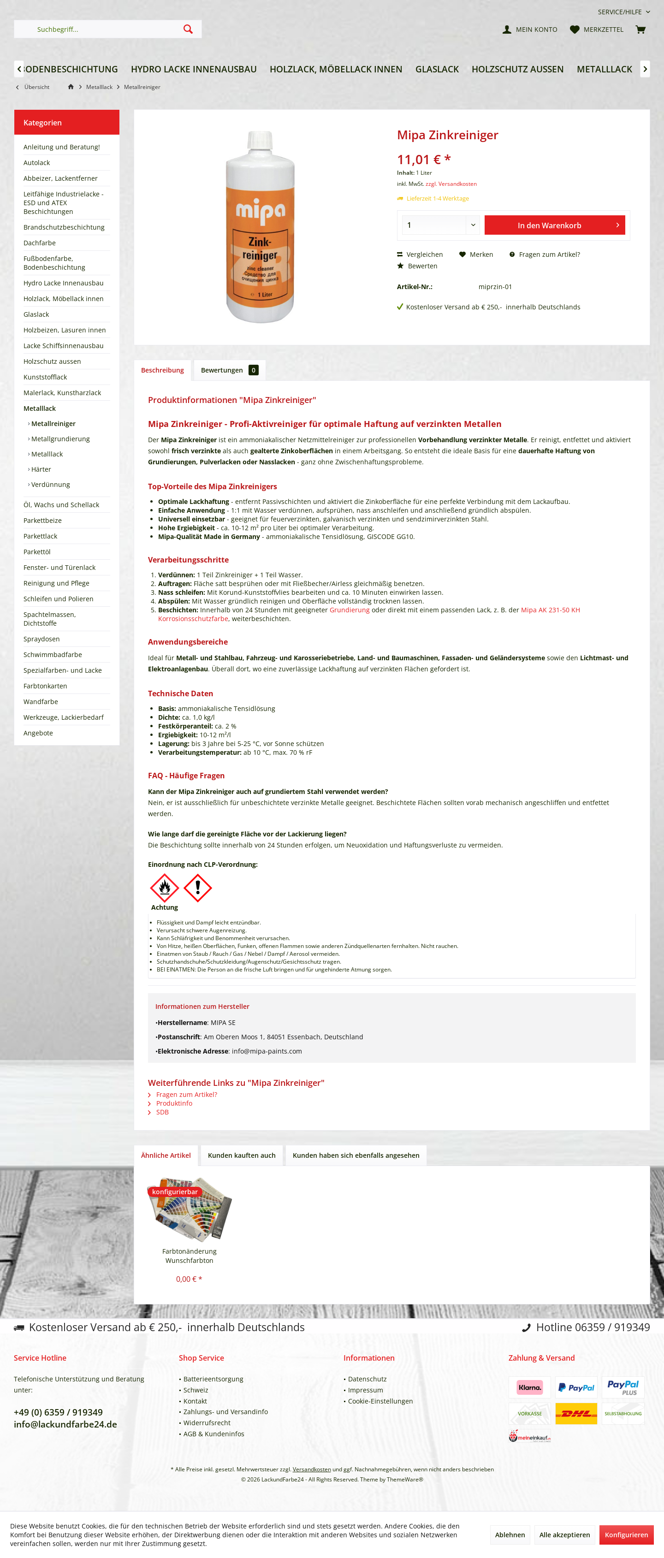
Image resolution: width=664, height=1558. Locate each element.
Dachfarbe (40, 242)
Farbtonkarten (45, 685)
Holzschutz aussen (52, 361)
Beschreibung (162, 370)
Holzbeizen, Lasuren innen (65, 330)
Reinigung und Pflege (56, 583)
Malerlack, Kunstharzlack (62, 392)
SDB (158, 1112)
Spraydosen (42, 638)
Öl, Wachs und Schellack (61, 504)
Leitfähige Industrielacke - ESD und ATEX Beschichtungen (64, 203)
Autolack (37, 162)
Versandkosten (312, 1469)
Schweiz (196, 1390)
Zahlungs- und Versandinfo (226, 1411)
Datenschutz (367, 1378)
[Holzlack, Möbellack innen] (336, 69)
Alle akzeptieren (565, 1534)
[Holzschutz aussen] (517, 69)
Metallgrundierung (60, 438)
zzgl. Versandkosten (451, 184)
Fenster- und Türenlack (59, 567)
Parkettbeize (43, 520)
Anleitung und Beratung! (62, 146)
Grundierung (350, 609)
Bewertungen (230, 370)
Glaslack (36, 314)
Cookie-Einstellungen (380, 1401)
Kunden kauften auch (242, 1155)
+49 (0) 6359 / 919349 (58, 1412)
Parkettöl (37, 551)
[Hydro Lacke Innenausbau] (194, 69)
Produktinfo (170, 1103)
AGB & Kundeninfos (214, 1433)
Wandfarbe (41, 701)
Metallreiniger (53, 423)
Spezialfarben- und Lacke (63, 670)
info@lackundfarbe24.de (65, 1424)
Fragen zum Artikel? (545, 254)
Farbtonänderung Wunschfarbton (189, 1256)
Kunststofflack (45, 377)
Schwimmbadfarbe (53, 654)
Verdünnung (50, 484)
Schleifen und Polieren (59, 598)
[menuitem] (620, 12)
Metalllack (40, 408)
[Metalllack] (604, 69)
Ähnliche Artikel (166, 1155)
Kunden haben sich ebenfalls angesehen (356, 1155)
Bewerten (417, 265)
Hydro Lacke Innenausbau (64, 282)
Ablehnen (510, 1534)
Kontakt (195, 1401)
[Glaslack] (437, 69)
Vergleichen (420, 254)
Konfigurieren (626, 1534)
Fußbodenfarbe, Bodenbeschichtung (54, 263)
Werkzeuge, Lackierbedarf (64, 717)
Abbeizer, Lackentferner (61, 178)
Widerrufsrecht (207, 1422)
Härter (40, 469)
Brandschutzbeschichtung (64, 227)
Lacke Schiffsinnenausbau (64, 345)
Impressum (365, 1390)
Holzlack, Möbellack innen (64, 298)
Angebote (38, 733)
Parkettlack (40, 536)
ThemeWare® (405, 1479)
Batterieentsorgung (213, 1378)
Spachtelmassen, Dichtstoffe (50, 619)
